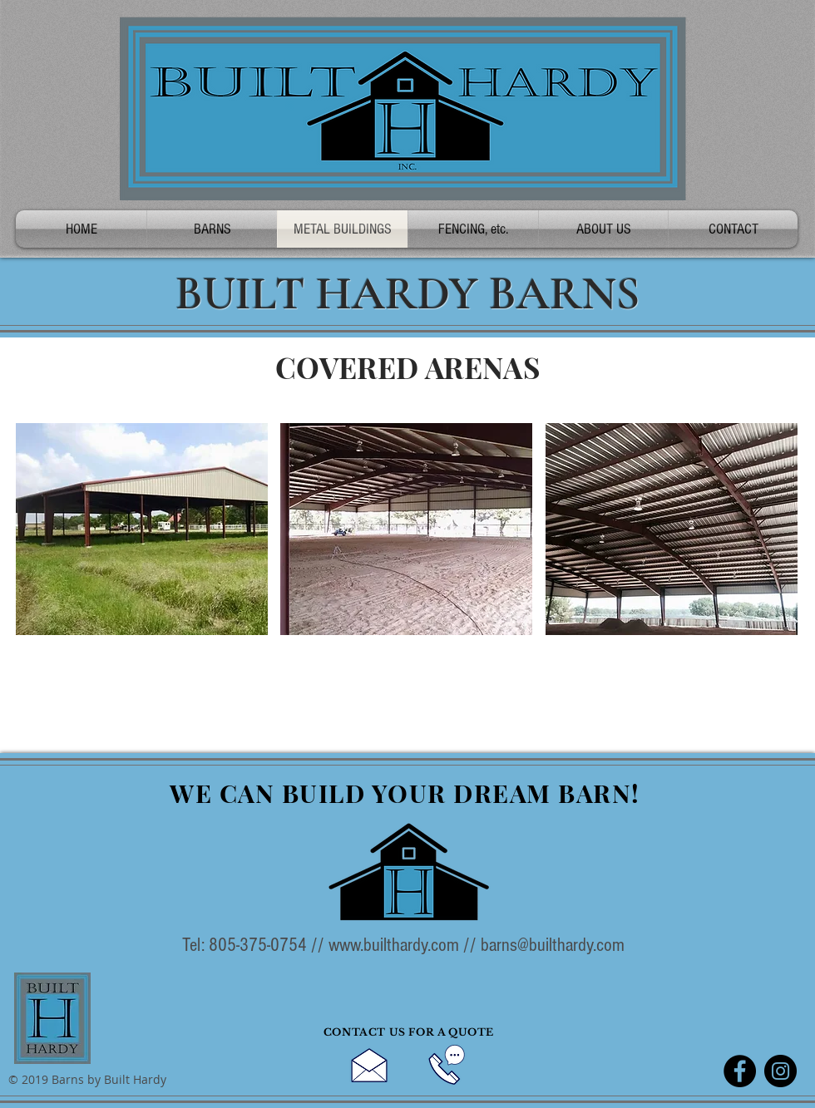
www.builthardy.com (393, 945)
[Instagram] (780, 1071)
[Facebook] (740, 1071)
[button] (142, 529)
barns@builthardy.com (553, 945)
